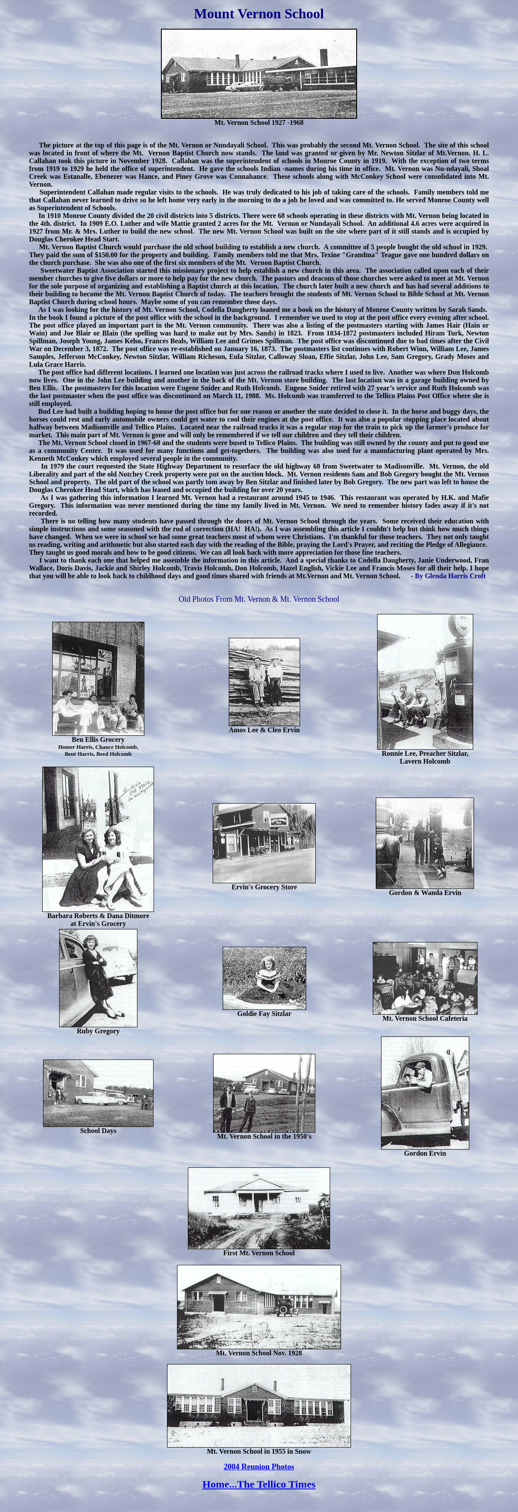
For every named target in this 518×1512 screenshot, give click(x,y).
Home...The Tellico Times (259, 1484)
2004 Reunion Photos (259, 1466)
